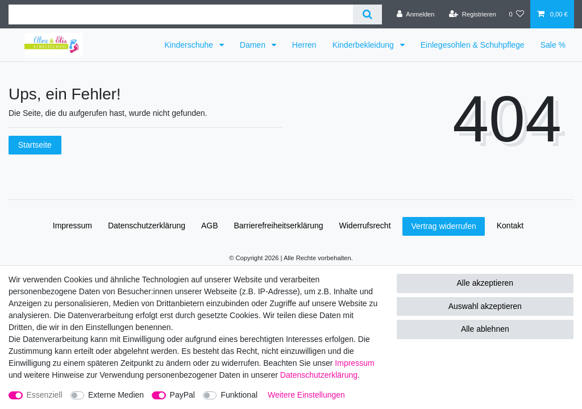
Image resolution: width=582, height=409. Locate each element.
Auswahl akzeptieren (485, 306)
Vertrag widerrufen (443, 226)
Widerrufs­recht (365, 225)
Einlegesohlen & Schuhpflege (473, 44)
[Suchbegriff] (181, 14)
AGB (209, 225)
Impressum (72, 225)
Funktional (239, 394)
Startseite (35, 144)
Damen (254, 44)
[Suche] (367, 14)
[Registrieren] (472, 14)
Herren (304, 44)
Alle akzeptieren (485, 282)
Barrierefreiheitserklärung (278, 225)
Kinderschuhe (189, 44)
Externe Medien (116, 394)
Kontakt (510, 225)
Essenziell (45, 394)
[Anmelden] (415, 14)
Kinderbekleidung (364, 44)
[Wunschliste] (516, 14)
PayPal (182, 394)
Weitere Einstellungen (306, 394)
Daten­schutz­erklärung (146, 225)
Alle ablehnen (485, 328)
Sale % (553, 44)
